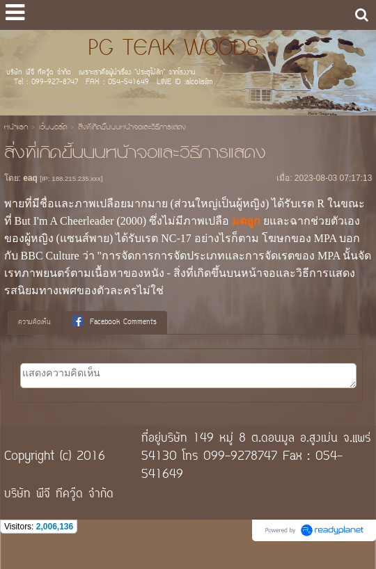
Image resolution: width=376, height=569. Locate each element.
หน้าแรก (16, 128)
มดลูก (246, 221)
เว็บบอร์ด (53, 128)
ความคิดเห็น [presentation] (34, 322)
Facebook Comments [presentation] (114, 322)
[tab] (34, 323)
